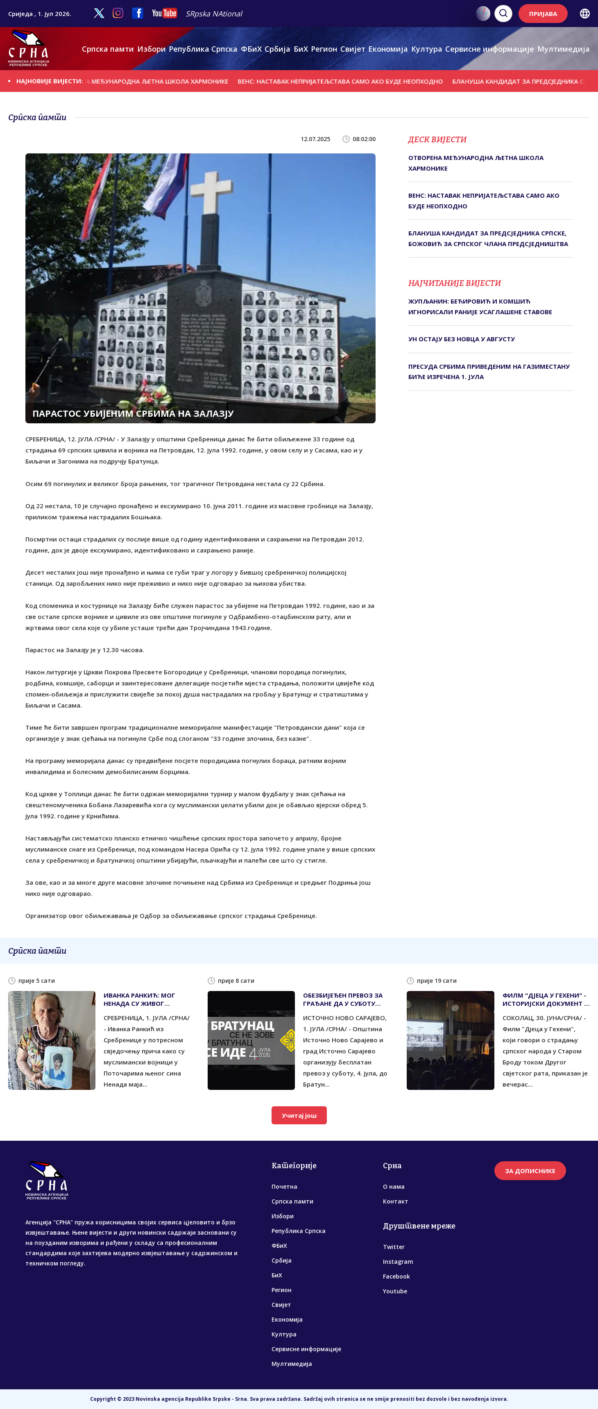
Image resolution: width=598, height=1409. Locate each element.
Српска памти (108, 49)
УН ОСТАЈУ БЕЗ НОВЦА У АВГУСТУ (461, 339)
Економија (388, 49)
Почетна (284, 1186)
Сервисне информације (489, 49)
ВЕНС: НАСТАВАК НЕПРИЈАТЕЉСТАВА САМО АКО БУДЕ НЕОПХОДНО (350, 81)
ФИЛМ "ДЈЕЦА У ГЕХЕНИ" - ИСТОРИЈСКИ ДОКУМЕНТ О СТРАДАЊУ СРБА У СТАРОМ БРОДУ (546, 999)
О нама (394, 1186)
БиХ (301, 49)
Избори (151, 49)
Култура (426, 49)
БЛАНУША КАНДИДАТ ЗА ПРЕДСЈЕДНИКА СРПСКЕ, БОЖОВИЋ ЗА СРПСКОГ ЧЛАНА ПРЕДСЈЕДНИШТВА (488, 238)
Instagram (398, 1261)
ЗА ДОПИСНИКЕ (530, 1171)
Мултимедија (563, 49)
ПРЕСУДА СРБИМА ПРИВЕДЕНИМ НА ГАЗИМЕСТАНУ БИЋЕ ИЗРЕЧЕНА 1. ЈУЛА (489, 371)
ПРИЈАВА (543, 13)
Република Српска (203, 49)
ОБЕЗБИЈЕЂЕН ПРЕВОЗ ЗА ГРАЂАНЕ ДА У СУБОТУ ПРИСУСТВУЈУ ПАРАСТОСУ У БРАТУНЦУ (345, 999)
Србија (277, 49)
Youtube (395, 1291)
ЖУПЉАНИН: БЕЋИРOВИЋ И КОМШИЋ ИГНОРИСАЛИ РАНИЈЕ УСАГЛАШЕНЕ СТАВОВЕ (480, 306)
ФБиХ (251, 49)
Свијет (352, 49)
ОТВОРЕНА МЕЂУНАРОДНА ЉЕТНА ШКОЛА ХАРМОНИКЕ (152, 81)
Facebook (396, 1276)
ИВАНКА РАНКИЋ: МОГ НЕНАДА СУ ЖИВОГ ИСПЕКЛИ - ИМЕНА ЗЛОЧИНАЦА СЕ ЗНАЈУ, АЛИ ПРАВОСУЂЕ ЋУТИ (140, 999)
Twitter (394, 1247)
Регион (324, 49)
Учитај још (299, 1115)
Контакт (395, 1201)
